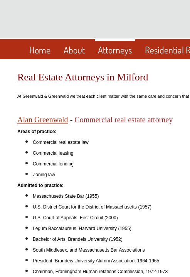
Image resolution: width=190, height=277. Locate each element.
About (74, 50)
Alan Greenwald (42, 119)
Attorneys (115, 50)
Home (39, 50)
